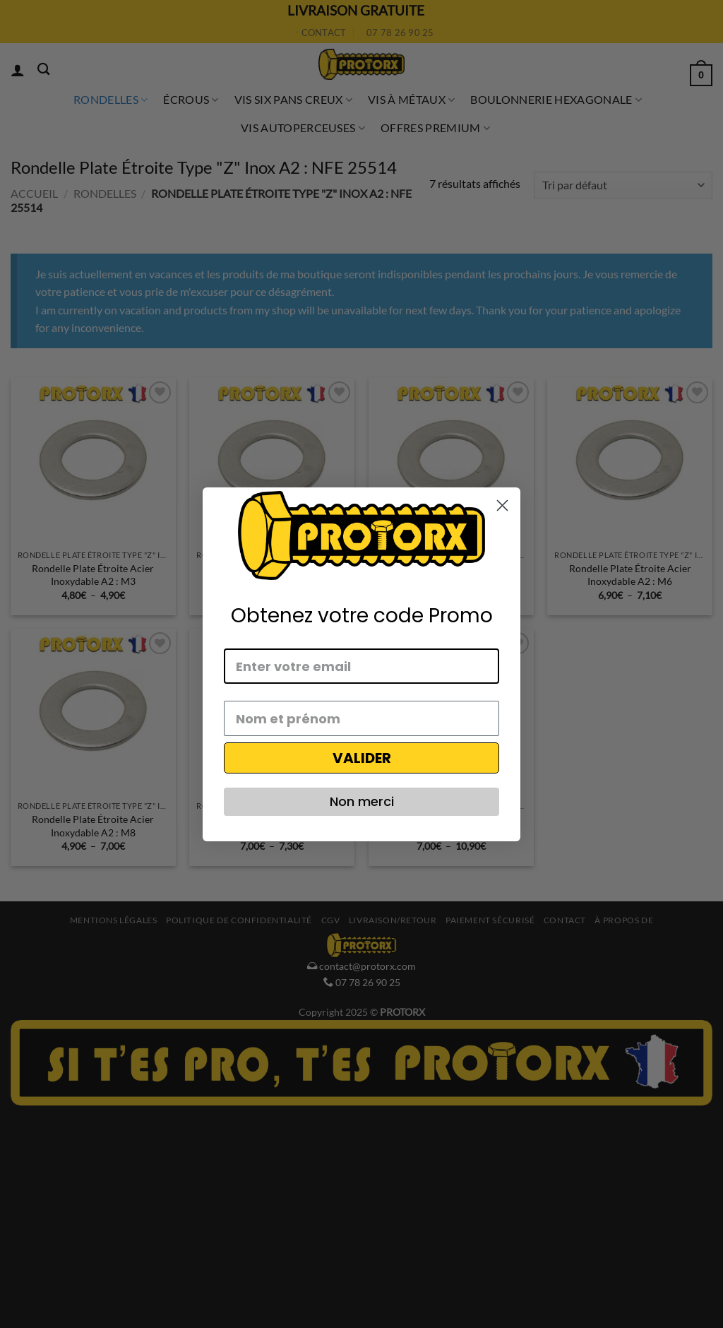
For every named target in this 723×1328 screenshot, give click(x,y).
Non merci (362, 801)
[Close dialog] (502, 505)
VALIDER (362, 758)
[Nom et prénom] (361, 718)
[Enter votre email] (361, 666)
